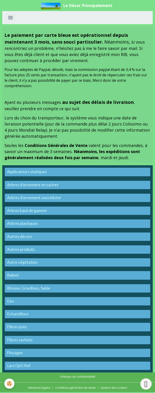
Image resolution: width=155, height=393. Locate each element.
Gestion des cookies (113, 388)
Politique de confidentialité (77, 377)
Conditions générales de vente (75, 388)
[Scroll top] (146, 384)
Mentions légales (39, 388)
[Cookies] (10, 384)
